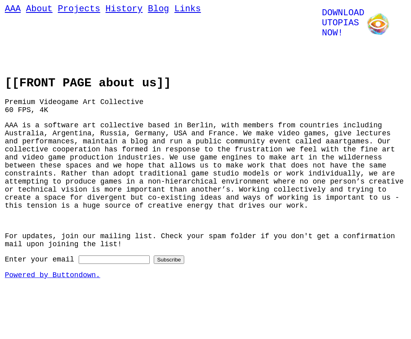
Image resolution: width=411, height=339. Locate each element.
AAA (13, 10)
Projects (79, 10)
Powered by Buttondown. (52, 306)
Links (187, 10)
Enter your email (39, 289)
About (39, 10)
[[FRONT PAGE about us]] (88, 84)
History (124, 10)
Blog (158, 10)
